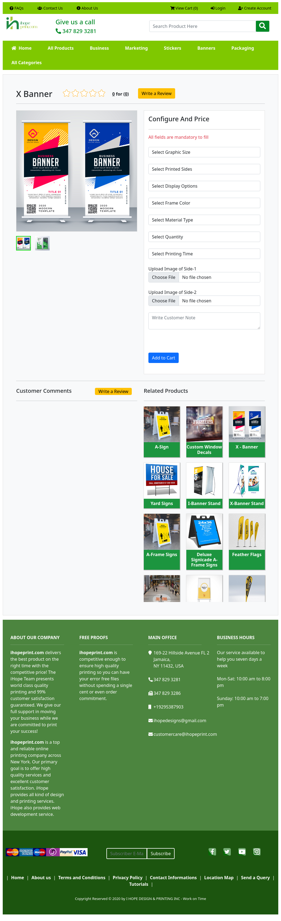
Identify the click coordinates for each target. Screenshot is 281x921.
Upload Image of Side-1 (172, 269)
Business (99, 48)
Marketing (136, 48)
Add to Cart (163, 358)
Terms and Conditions (82, 878)
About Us (87, 8)
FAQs (16, 8)
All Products (61, 48)
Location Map (219, 878)
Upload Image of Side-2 (172, 292)
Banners (206, 48)
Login (218, 8)
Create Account (254, 8)
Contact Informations (173, 878)
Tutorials (138, 884)
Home (21, 48)
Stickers (172, 48)
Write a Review (157, 93)
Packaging (242, 48)
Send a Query (255, 878)
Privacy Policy (127, 878)
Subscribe (161, 854)
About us (41, 878)
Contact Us (50, 8)
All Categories (26, 63)
